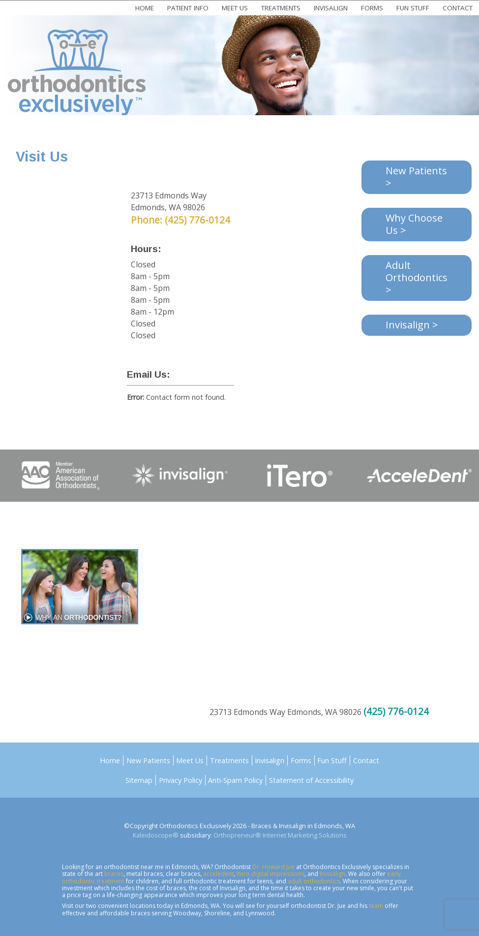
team (376, 906)
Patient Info (188, 7)
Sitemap (138, 780)
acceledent (218, 874)
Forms (372, 7)
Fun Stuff (412, 7)
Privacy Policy (180, 780)
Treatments (280, 7)
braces (113, 874)
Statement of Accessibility (311, 780)
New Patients (148, 760)
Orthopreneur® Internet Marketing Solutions (280, 835)
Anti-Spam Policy (235, 780)
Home (144, 7)
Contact (458, 7)
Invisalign (331, 7)
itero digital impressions (270, 874)
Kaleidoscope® (156, 835)
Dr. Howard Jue (273, 867)
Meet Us (235, 7)
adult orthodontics (314, 881)
